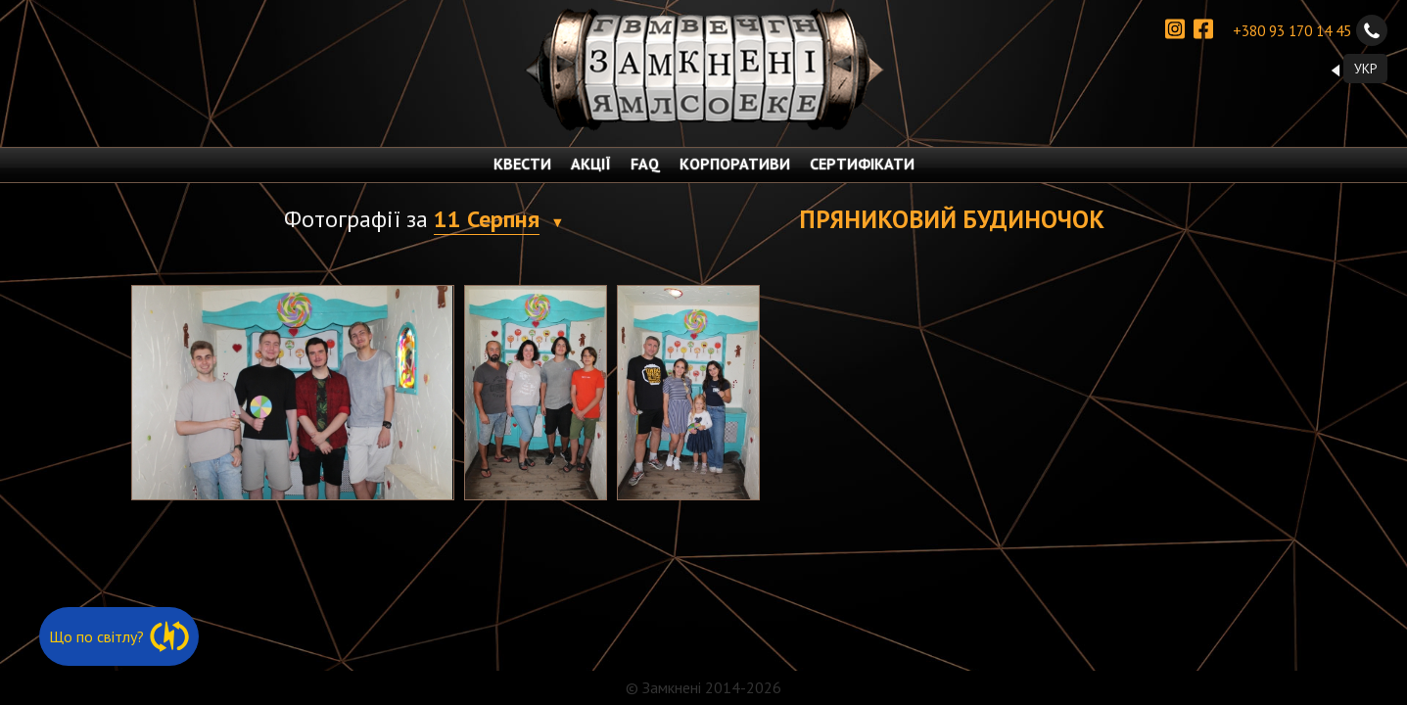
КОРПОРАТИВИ (735, 163)
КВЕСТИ (522, 163)
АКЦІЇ (591, 163)
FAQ (645, 163)
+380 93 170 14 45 (1310, 30)
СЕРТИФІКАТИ (862, 163)
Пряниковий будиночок (951, 219)
